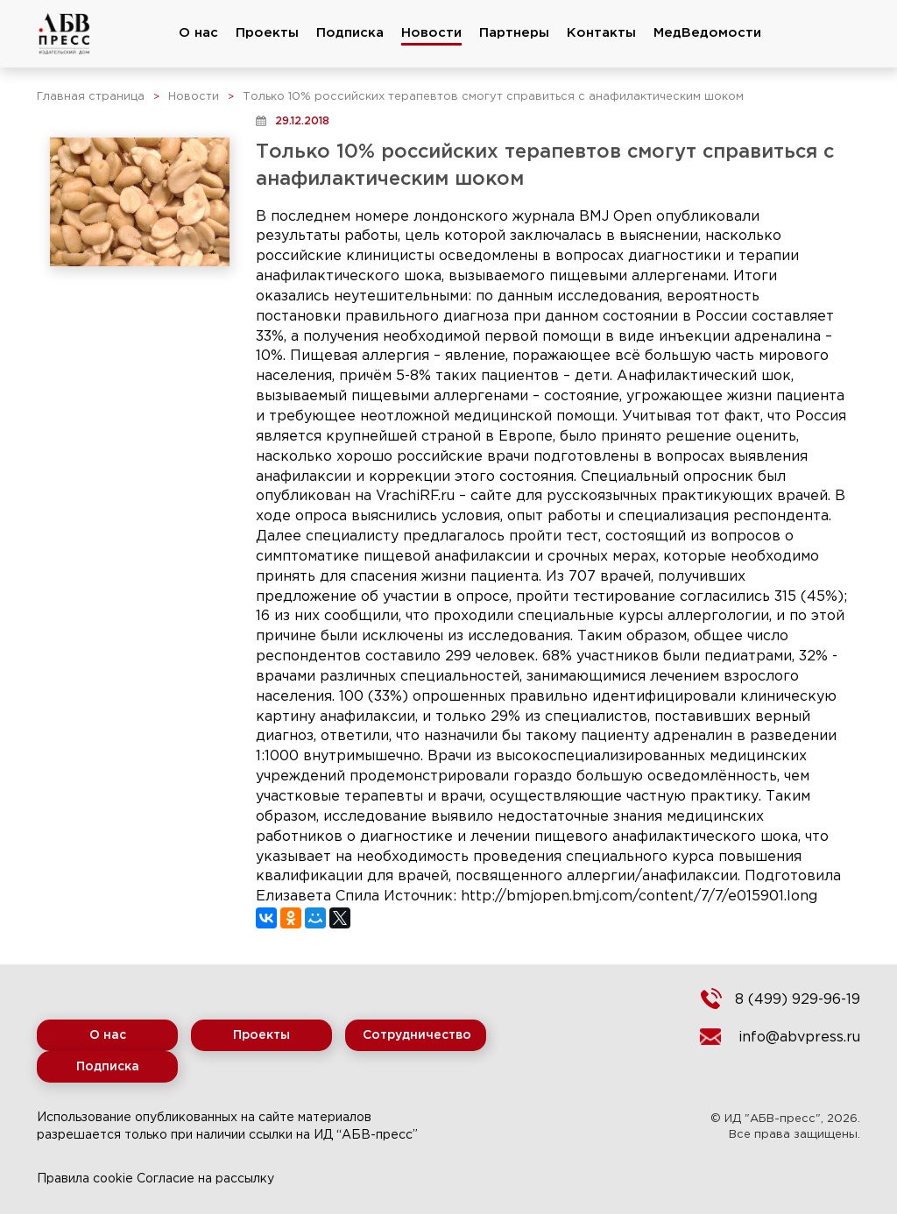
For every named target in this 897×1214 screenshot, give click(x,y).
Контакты (601, 33)
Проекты (267, 33)
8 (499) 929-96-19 (797, 999)
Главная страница (91, 97)
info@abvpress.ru (799, 1037)
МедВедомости (707, 33)
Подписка (350, 33)
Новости (431, 33)
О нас (198, 33)
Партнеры (514, 33)
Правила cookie (85, 1179)
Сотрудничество (417, 1035)
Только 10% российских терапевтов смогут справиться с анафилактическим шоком (493, 97)
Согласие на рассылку (205, 1179)
